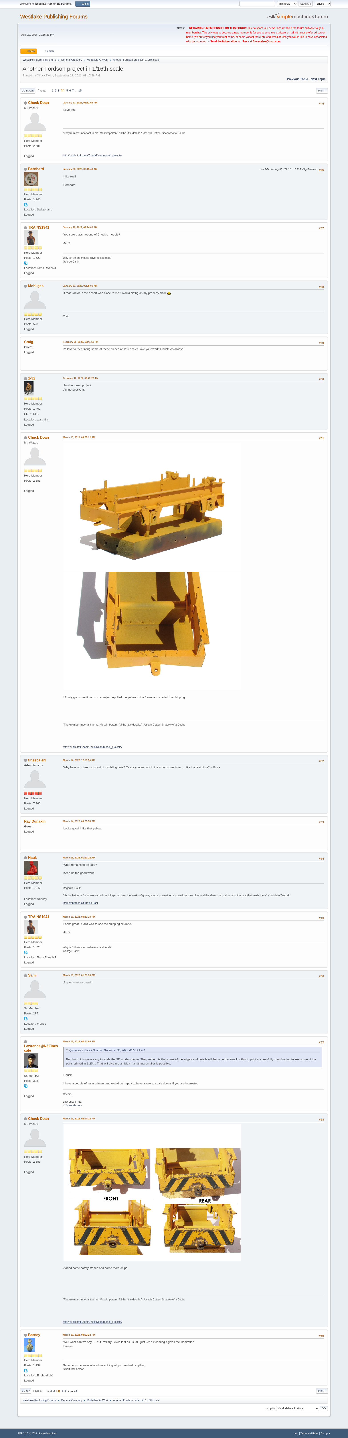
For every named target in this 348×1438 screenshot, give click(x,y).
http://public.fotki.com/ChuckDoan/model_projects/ (92, 155)
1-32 (31, 378)
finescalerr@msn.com (267, 41)
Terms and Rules (309, 1433)
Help (295, 1433)
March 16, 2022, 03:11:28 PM (79, 916)
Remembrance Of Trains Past (80, 903)
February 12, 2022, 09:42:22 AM (80, 378)
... (76, 90)
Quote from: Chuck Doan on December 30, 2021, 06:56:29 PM (106, 1050)
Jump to (270, 1408)
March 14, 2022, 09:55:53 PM (79, 821)
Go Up (26, 1390)
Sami (32, 975)
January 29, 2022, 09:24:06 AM (80, 227)
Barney (34, 1335)
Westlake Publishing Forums (53, 16)
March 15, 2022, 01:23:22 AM (79, 857)
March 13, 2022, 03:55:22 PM (79, 437)
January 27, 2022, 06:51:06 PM (80, 102)
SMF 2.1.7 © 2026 (27, 1433)
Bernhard (36, 169)
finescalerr (37, 760)
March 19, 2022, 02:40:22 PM (79, 1118)
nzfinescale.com (72, 1105)
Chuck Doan (38, 103)
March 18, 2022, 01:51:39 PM (79, 975)
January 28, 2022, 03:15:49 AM (80, 169)
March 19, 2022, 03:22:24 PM (79, 1334)
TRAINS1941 (38, 227)
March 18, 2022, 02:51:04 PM (79, 1041)
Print (322, 90)
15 (80, 90)
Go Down (28, 90)
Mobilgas (36, 286)
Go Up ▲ (326, 1433)
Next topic (317, 79)
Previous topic (297, 79)
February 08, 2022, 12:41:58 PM (80, 342)
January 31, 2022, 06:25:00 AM (80, 285)
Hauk (32, 858)
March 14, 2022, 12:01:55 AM (79, 760)
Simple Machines (47, 1433)
